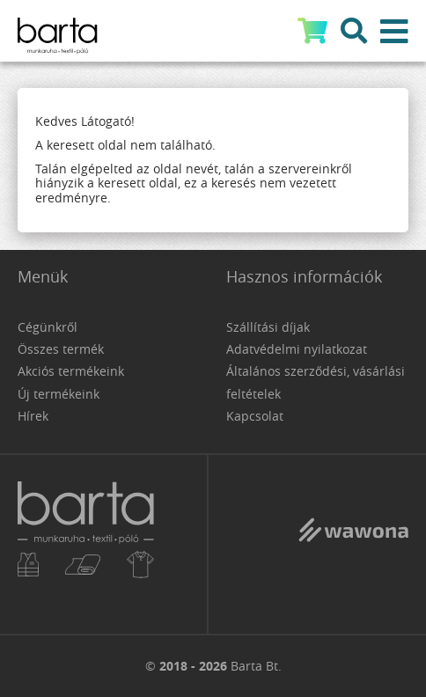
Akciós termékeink (71, 371)
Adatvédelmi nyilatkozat (296, 349)
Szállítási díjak (268, 327)
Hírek (33, 415)
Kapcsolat (254, 415)
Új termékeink (58, 393)
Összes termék (61, 349)
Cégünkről (47, 327)
